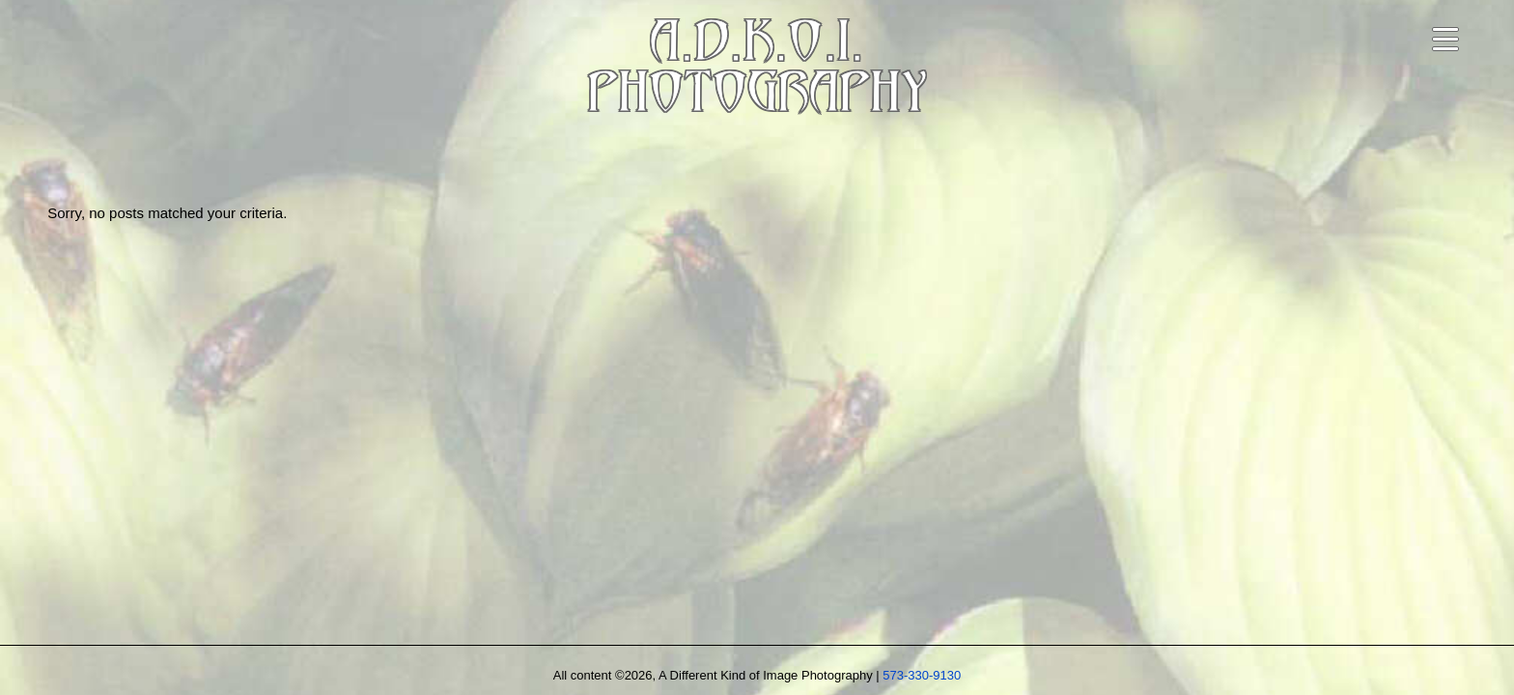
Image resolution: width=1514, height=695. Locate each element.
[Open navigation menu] (1445, 39)
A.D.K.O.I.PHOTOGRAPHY (757, 71)
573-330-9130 (922, 675)
